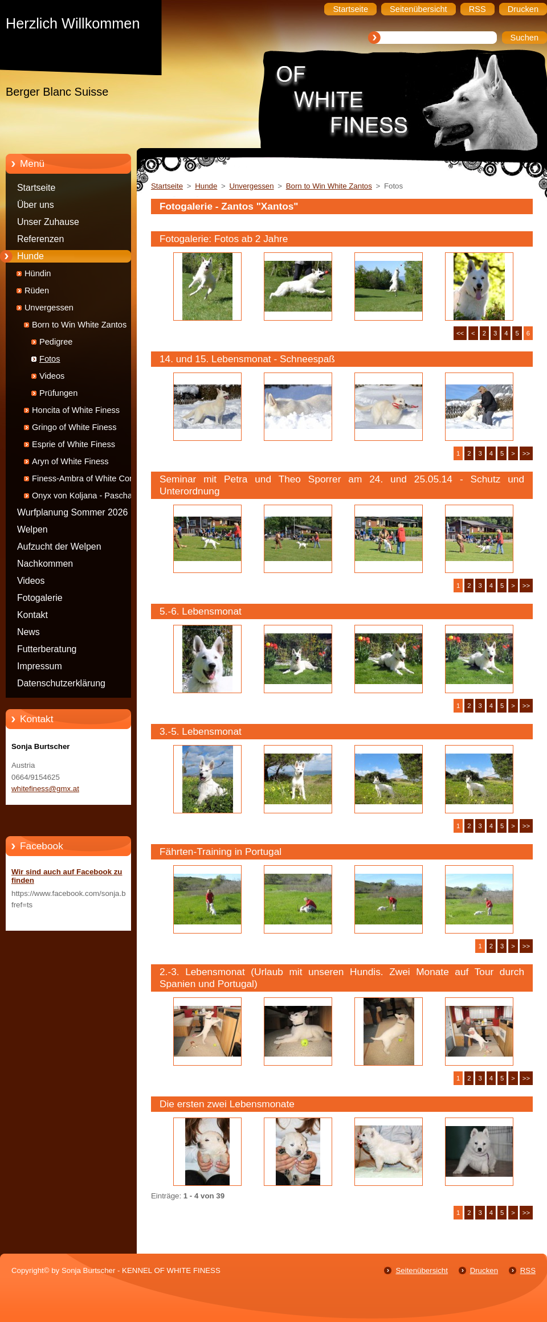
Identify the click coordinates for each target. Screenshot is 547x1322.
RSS (528, 1270)
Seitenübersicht (421, 1270)
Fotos (49, 358)
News (28, 632)
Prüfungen (58, 393)
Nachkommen (45, 563)
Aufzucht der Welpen (59, 546)
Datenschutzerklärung (61, 683)
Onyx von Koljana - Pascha (82, 495)
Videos (51, 375)
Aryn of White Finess (70, 461)
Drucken (484, 1270)
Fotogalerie (40, 598)
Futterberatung (46, 649)
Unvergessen (49, 307)
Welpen (32, 529)
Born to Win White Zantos (79, 324)
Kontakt (32, 615)
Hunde (30, 256)
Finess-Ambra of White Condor (89, 478)
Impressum (39, 666)
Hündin (38, 273)
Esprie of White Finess (73, 444)
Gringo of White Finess (74, 427)
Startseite (36, 188)
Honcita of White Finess (76, 410)
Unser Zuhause (48, 222)
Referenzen (40, 239)
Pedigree (55, 341)
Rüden (37, 290)
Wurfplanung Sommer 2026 (72, 512)
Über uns (35, 205)
